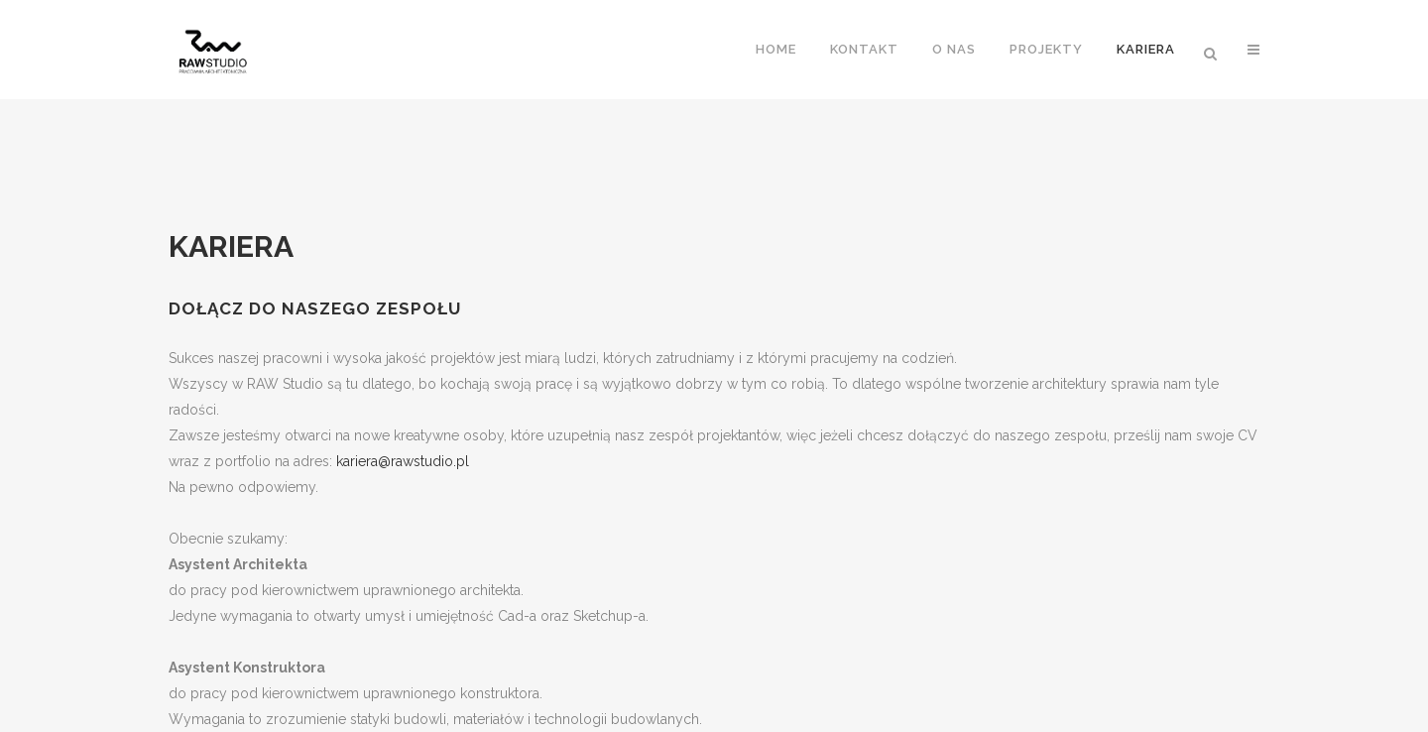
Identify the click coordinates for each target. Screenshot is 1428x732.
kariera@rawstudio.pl (402, 461)
